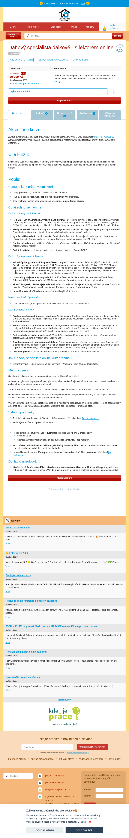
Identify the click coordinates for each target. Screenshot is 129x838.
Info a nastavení (69, 822)
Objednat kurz (64, 100)
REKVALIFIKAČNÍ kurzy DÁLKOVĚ (53, 60)
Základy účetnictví (90, 418)
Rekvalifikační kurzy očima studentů (26, 651)
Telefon (87, 796)
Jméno (87, 789)
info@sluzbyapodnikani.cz (57, 789)
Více (8, 543)
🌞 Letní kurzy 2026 (17, 553)
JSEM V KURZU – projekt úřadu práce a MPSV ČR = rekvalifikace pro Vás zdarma (51, 626)
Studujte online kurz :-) (18, 575)
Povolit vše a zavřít (84, 830)
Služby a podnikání (64, 14)
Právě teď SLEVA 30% (18, 527)
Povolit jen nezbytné (45, 830)
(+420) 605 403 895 (54, 782)
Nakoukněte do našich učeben (23, 677)
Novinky (16, 520)
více (83, 3)
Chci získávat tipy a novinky (92, 747)
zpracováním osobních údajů (78, 753)
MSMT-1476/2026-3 (103, 137)
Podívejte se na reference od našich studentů (31, 601)
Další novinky (65, 700)
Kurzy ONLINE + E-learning (21, 60)
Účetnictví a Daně (80, 60)
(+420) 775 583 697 (54, 775)
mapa (56, 81)
